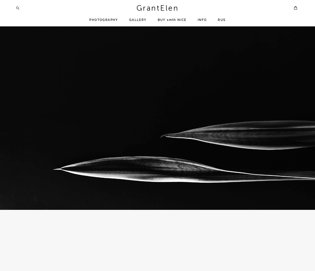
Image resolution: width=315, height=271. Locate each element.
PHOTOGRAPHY (103, 20)
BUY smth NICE (172, 20)
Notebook (96, 267)
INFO (202, 20)
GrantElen (157, 8)
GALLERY (138, 20)
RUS (221, 20)
